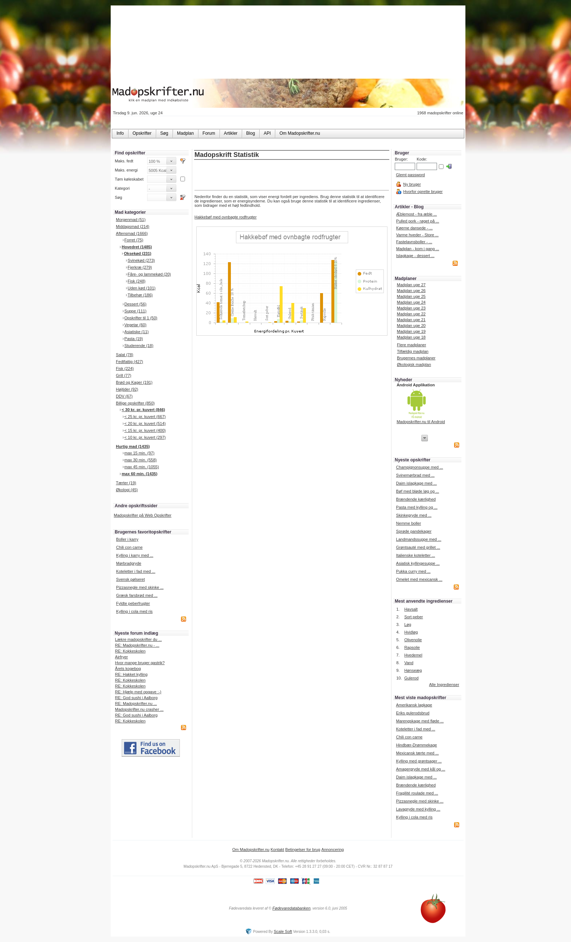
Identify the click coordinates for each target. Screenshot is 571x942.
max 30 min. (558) (141, 460)
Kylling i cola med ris (134, 611)
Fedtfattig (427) (129, 361)
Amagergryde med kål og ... (420, 769)
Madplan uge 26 (411, 290)
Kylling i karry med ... (134, 555)
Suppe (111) (136, 311)
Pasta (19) (134, 338)
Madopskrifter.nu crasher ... (139, 709)
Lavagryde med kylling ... (418, 809)
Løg (407, 624)
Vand (408, 663)
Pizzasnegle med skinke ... (140, 587)
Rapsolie (412, 647)
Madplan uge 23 (411, 308)
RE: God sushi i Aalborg (136, 697)
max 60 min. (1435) (139, 474)
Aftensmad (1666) (131, 233)
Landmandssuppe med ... (418, 539)
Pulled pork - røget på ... (417, 221)
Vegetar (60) (136, 325)
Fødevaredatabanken (291, 908)
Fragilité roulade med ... (417, 793)
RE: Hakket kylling (131, 674)
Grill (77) (123, 375)
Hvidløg (411, 632)
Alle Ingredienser (444, 684)
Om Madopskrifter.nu (250, 849)
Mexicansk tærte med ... (417, 753)
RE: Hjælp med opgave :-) (138, 692)
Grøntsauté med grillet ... (418, 547)
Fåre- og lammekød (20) (149, 274)
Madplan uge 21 (411, 320)
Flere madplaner (411, 345)
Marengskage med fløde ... (420, 721)
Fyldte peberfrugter (133, 603)
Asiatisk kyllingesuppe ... (418, 563)
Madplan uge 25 (411, 296)
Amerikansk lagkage (414, 705)
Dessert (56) (136, 304)
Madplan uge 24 (411, 302)
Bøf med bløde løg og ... (417, 491)
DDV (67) (124, 396)
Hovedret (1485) (137, 247)
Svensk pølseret (130, 579)
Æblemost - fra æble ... (416, 214)
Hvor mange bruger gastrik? (140, 663)
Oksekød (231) (137, 253)
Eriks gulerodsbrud (412, 713)
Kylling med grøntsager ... (418, 761)
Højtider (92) (127, 389)
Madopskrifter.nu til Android (421, 421)
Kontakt (277, 849)
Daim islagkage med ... (416, 483)
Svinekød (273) (141, 260)
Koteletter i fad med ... (135, 571)
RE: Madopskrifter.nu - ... (137, 645)
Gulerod (411, 678)
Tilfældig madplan (412, 351)
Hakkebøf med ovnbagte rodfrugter (225, 217)
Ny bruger (412, 184)
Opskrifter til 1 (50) (141, 318)
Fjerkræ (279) (140, 267)
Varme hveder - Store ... (417, 235)
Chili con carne (129, 547)
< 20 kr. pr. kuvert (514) (145, 423)
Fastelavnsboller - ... (414, 242)
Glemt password (410, 175)
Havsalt (411, 609)
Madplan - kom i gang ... (417, 249)
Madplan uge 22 (411, 314)
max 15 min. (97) (140, 453)
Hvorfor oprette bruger (422, 191)
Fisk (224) (125, 368)
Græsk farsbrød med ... (137, 595)
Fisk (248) (137, 281)
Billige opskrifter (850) (135, 403)
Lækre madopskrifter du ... (138, 639)
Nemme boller (408, 523)
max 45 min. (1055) (142, 467)
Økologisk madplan (414, 364)
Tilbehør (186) (140, 295)
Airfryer (121, 657)
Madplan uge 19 (411, 331)
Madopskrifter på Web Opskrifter (143, 515)
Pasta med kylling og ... (417, 507)
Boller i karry (127, 539)
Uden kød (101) (141, 288)
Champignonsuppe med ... (419, 467)
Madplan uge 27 (411, 285)
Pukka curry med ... (413, 571)
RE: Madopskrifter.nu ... (136, 703)
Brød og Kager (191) (134, 382)
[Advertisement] (291, 175)
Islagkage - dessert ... (415, 255)
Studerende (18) (139, 345)
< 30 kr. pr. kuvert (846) (143, 409)
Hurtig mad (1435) (133, 446)
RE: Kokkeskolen (130, 651)
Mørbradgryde (128, 563)
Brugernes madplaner (416, 358)
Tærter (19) (126, 483)
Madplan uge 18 (411, 337)
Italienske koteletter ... (415, 555)
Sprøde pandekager (414, 531)
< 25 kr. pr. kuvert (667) (145, 416)
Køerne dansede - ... (414, 228)
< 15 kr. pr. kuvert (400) (145, 430)
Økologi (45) (127, 490)
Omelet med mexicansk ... (419, 579)
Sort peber (413, 617)
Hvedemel (413, 655)
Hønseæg (413, 670)
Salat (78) (124, 354)
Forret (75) (134, 240)
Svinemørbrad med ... (415, 475)
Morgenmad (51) (130, 219)
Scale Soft (283, 931)
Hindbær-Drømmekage (416, 745)
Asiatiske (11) (137, 332)
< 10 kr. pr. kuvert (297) (145, 437)
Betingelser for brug (302, 849)
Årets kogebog (128, 668)
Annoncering (332, 849)
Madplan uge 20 (411, 325)
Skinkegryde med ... (414, 515)
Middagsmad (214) (132, 226)
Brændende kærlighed (416, 499)
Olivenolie (413, 640)
